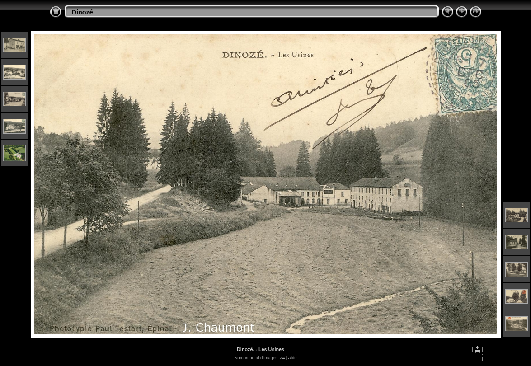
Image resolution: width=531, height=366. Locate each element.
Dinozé (82, 12)
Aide (292, 357)
